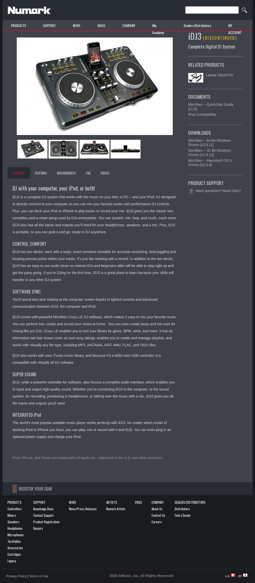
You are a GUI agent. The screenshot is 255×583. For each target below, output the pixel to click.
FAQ (88, 173)
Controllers (15, 508)
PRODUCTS (18, 25)
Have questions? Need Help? (218, 191)
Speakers (14, 521)
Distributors (182, 508)
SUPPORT (49, 25)
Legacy (12, 560)
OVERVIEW (18, 173)
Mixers (12, 515)
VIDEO (101, 25)
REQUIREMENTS (66, 173)
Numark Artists (115, 508)
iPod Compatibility (202, 114)
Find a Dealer (183, 515)
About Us (157, 508)
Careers (157, 521)
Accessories (15, 547)
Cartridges (14, 554)
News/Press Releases (83, 508)
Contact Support (43, 515)
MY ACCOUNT (235, 29)
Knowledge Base (43, 508)
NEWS (76, 25)
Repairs (38, 528)
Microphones (16, 534)
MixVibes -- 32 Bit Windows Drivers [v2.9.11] (209, 152)
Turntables (14, 541)
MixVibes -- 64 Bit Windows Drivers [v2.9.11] (209, 142)
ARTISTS (111, 502)
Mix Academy (158, 29)
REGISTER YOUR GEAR (35, 489)
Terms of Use (38, 576)
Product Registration (46, 521)
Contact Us (158, 515)
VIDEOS (105, 173)
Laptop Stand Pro (219, 75)
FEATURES (41, 173)
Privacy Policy (16, 576)
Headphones (15, 528)
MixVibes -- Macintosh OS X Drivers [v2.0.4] (210, 162)
